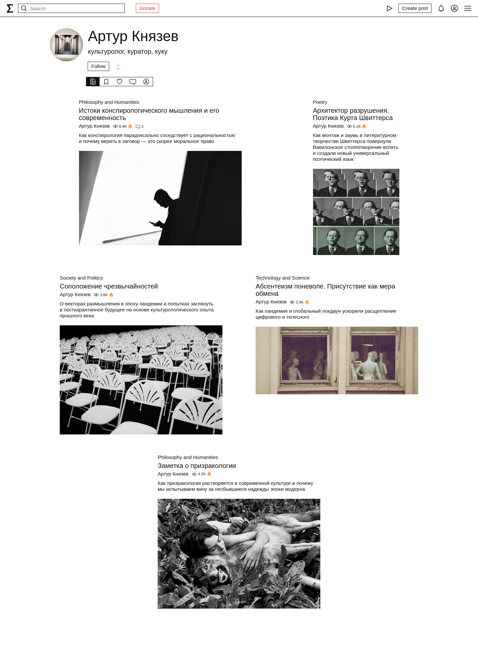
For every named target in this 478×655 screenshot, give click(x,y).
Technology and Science (283, 278)
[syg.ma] (10, 8)
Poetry (320, 102)
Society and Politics (81, 278)
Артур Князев (94, 126)
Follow (98, 66)
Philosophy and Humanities (109, 102)
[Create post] (415, 8)
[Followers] (118, 66)
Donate (147, 8)
